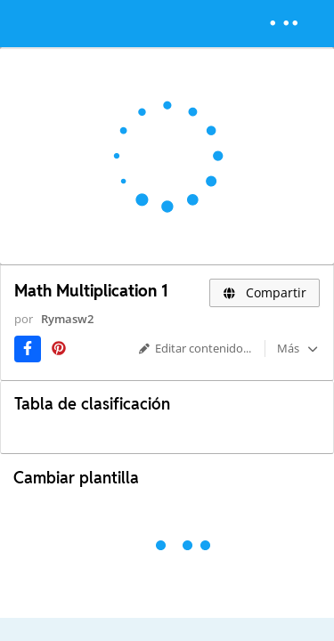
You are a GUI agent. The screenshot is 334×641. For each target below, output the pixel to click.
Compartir (264, 292)
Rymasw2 (67, 319)
